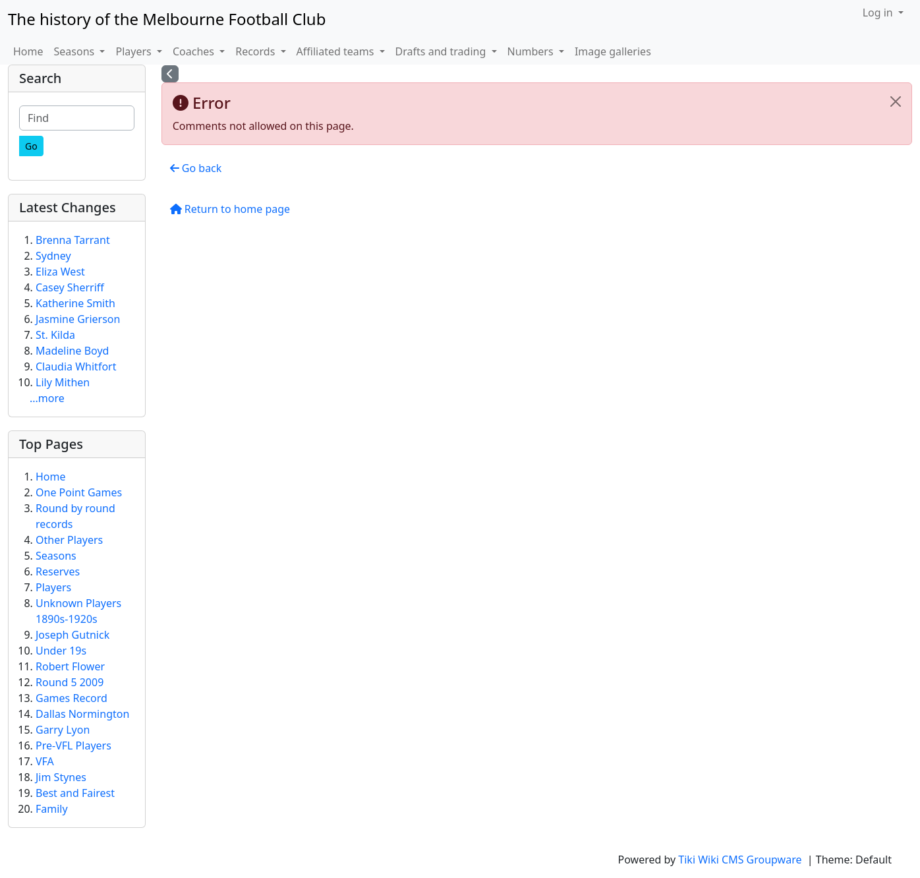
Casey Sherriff (70, 287)
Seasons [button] (76, 51)
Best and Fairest (75, 793)
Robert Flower (70, 666)
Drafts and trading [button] (442, 51)
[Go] (31, 146)
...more (47, 398)
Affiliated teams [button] (337, 51)
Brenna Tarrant (73, 240)
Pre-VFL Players (73, 745)
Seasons (56, 555)
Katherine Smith (75, 303)
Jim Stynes (61, 777)
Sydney (53, 256)
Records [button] (256, 51)
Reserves (58, 571)
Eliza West (60, 271)
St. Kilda (55, 335)
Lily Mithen (63, 382)
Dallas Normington (82, 714)
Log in (879, 12)
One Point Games (79, 492)
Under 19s (61, 650)
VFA (45, 761)
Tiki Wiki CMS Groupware (741, 859)
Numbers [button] (531, 51)
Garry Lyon (63, 729)
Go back (196, 168)
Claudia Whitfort (76, 366)
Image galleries (613, 51)
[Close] (895, 101)
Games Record (71, 698)
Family (52, 809)
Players (53, 587)
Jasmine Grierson (78, 319)
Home (28, 51)
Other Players (69, 540)
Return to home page (230, 209)
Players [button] (134, 51)
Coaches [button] (195, 51)
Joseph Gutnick (72, 635)
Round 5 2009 (69, 682)
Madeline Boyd (72, 350)
